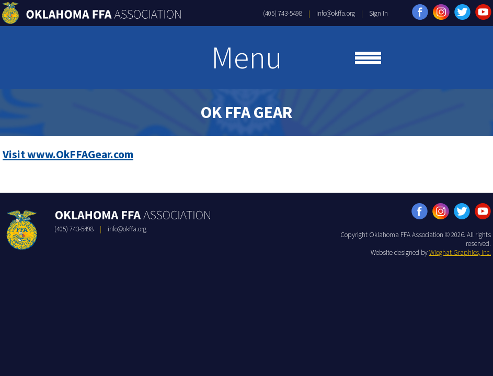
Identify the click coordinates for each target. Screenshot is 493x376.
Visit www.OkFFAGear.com (68, 154)
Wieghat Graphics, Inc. (460, 252)
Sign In (378, 13)
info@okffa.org (335, 13)
